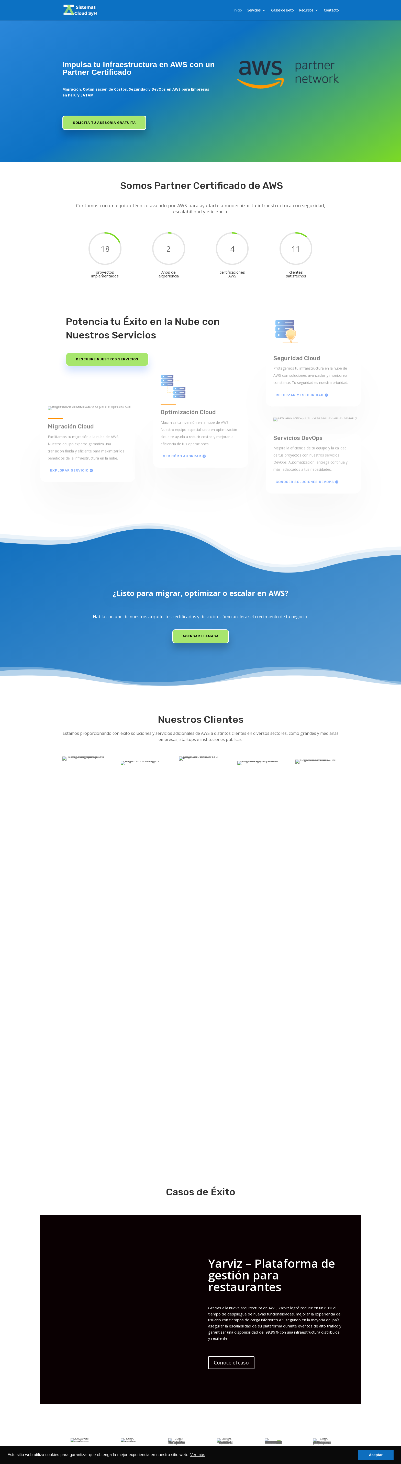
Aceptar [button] (376, 1455)
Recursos (306, 10)
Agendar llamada (201, 636)
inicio (238, 10)
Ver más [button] (197, 1455)
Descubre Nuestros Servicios (107, 359)
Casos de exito (282, 10)
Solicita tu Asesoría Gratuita (104, 123)
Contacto (331, 10)
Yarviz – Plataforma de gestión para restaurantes (271, 1284)
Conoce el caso (231, 1372)
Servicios (253, 10)
